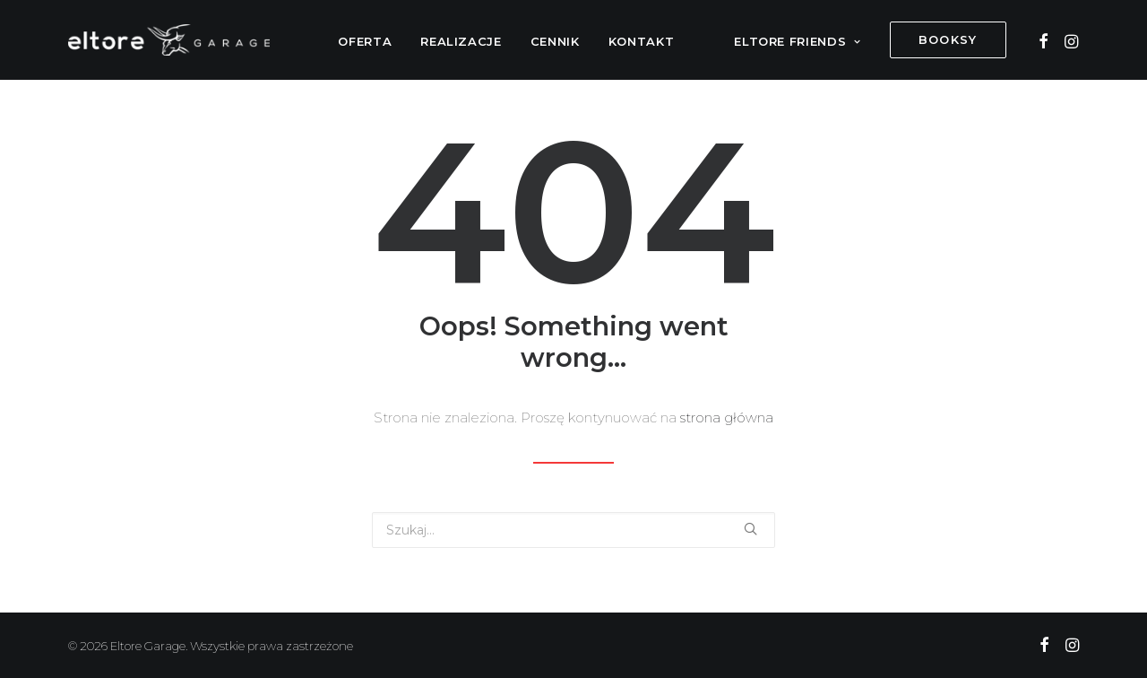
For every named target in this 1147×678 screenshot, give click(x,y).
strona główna (726, 417)
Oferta (365, 41)
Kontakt (641, 41)
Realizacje (461, 41)
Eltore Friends (797, 41)
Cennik (555, 41)
